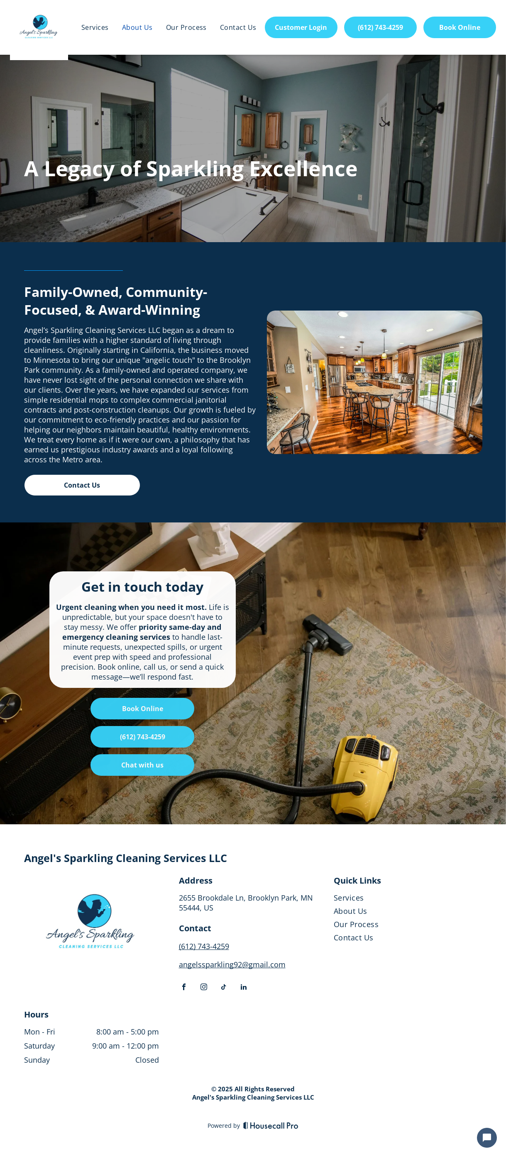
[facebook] (184, 988)
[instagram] (204, 988)
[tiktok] (224, 988)
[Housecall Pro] (270, 1125)
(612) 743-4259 (204, 946)
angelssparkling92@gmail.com (232, 964)
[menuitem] (95, 27)
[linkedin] (244, 988)
